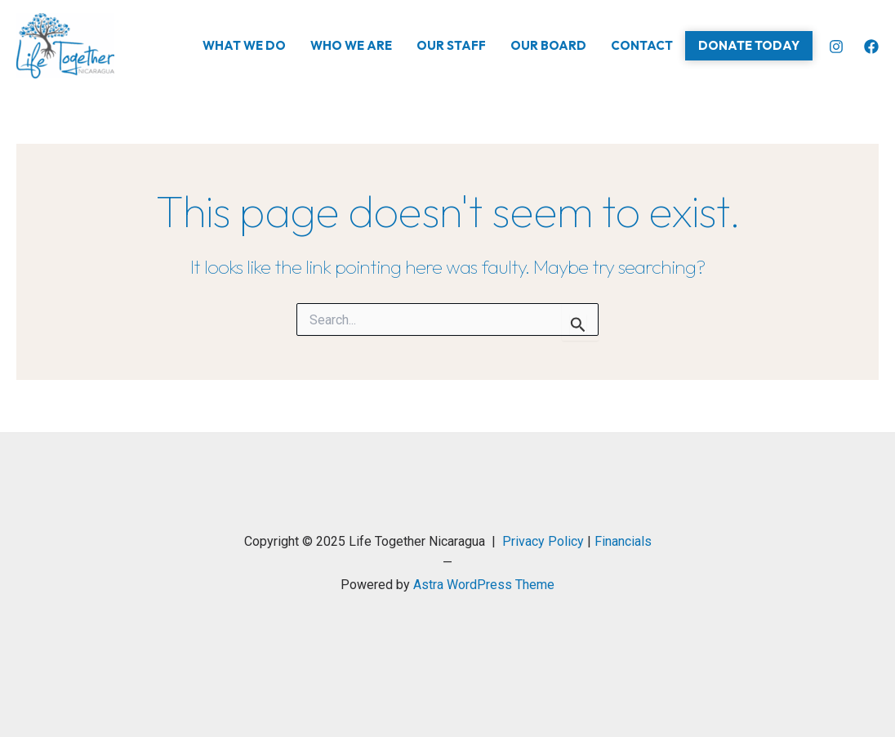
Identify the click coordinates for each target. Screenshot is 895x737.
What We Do (244, 45)
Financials (623, 541)
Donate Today (748, 45)
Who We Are (351, 45)
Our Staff (451, 45)
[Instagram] (836, 46)
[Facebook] (871, 46)
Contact (642, 45)
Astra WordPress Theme (483, 584)
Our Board (548, 45)
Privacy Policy (543, 541)
